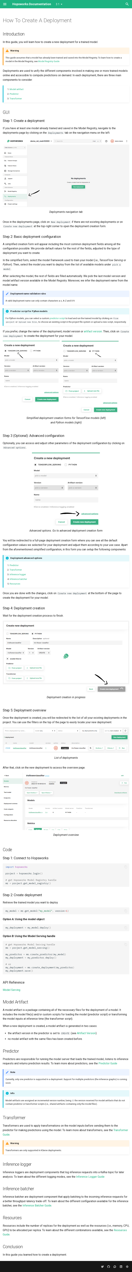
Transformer (16, 98)
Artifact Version (86, 1033)
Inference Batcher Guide (37, 1205)
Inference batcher (18, 579)
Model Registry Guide (48, 61)
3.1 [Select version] (57, 4)
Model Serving (11, 990)
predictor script (57, 318)
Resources (15, 583)
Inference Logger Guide (90, 1176)
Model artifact (17, 89)
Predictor (14, 94)
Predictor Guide (107, 1063)
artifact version (93, 331)
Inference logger (18, 574)
